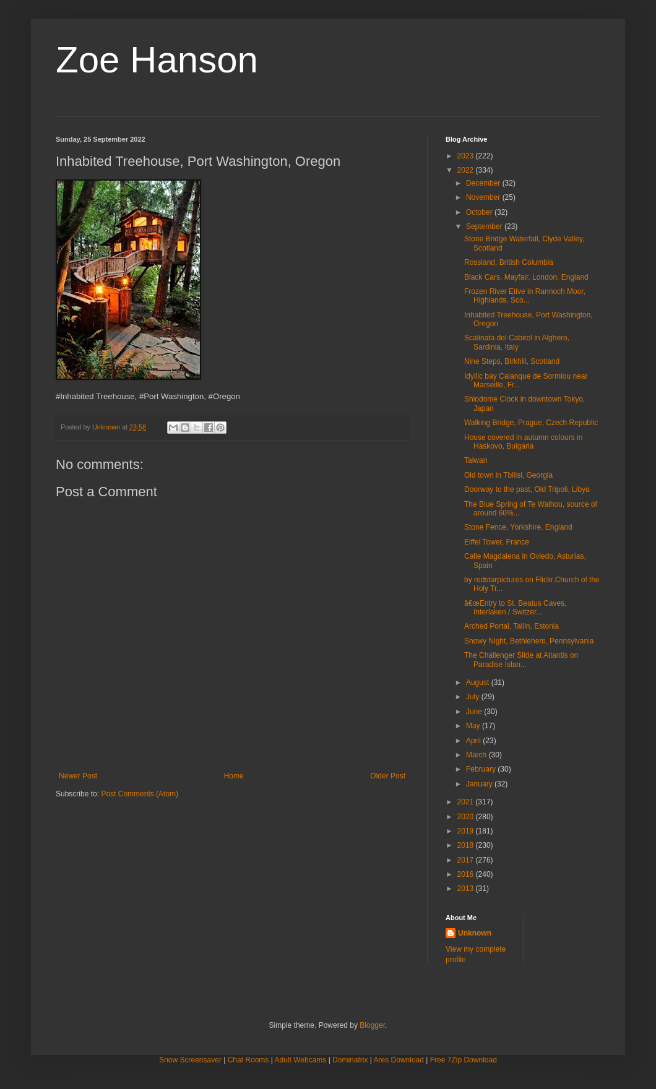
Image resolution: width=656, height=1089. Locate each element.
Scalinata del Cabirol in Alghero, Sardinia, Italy (516, 342)
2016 (466, 874)
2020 (466, 816)
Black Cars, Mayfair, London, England (526, 277)
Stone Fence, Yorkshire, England (518, 527)
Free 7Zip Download (463, 1060)
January (480, 784)
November (484, 197)
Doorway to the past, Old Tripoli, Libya (527, 489)
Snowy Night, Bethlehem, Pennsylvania (528, 641)
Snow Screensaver (190, 1060)
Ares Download (399, 1060)
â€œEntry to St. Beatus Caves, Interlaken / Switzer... (515, 607)
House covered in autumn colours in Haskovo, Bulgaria (523, 441)
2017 (466, 860)
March (477, 755)
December (484, 183)
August (478, 682)
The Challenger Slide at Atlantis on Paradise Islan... (521, 659)
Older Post (387, 776)
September (485, 226)
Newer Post (78, 776)
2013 (466, 888)
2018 (466, 845)
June (475, 711)
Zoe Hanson (157, 59)
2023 (466, 156)
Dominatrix (350, 1060)
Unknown (474, 933)
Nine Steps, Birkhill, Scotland (511, 361)
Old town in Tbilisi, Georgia (508, 475)
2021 (466, 802)
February (482, 769)
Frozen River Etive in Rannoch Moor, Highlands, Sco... (524, 295)
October (480, 212)
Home (234, 776)
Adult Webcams (301, 1060)
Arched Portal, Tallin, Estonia (511, 626)
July (473, 696)
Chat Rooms (248, 1060)
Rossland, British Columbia (508, 262)
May (474, 725)
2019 (466, 831)
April (474, 740)
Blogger (372, 1025)
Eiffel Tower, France (496, 542)
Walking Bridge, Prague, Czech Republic (531, 422)
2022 (466, 170)
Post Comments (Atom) (139, 794)
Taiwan (475, 460)
